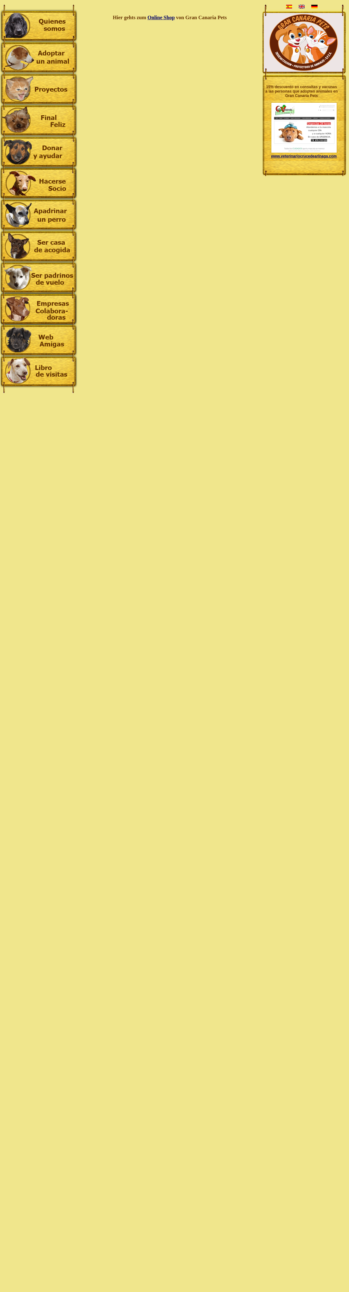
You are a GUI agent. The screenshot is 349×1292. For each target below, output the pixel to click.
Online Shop (161, 17)
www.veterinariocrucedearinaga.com (304, 156)
